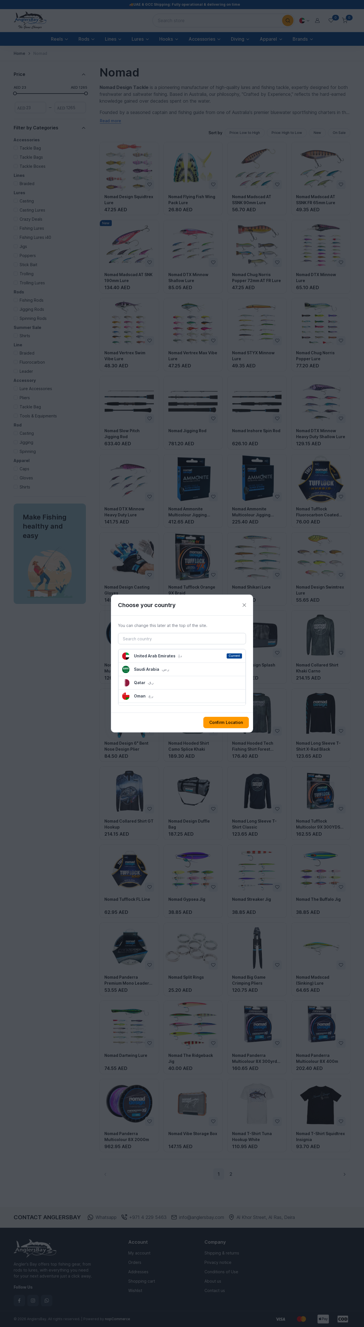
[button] (182, 656)
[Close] (244, 605)
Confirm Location (226, 722)
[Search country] (182, 638)
